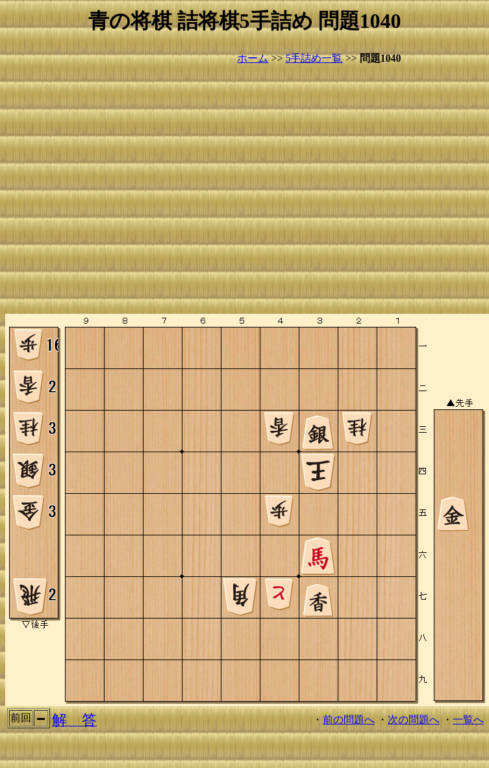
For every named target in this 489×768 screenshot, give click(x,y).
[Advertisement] (122, 190)
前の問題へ (349, 719)
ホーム (252, 58)
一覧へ (468, 719)
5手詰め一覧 (313, 58)
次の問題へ (414, 719)
